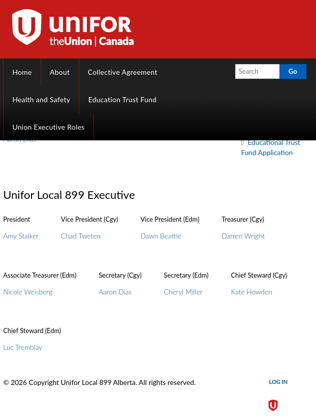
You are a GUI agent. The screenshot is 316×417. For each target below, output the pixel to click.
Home (21, 72)
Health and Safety (41, 99)
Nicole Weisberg (27, 291)
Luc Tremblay (22, 347)
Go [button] (293, 71)
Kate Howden (251, 291)
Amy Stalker (21, 235)
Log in (278, 381)
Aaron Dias (115, 291)
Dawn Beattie (160, 235)
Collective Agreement (122, 72)
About (60, 72)
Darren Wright (243, 235)
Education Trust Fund (122, 99)
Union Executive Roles (48, 127)
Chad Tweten (81, 235)
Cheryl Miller (183, 291)
